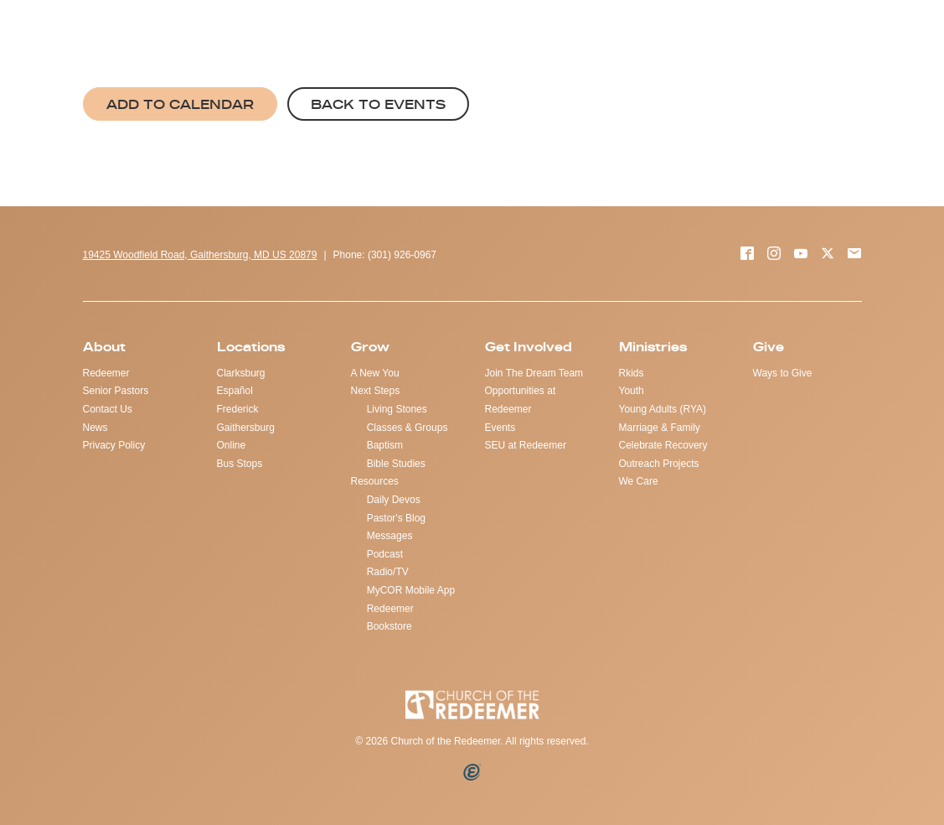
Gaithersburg (246, 427)
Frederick (238, 409)
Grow (370, 347)
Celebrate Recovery (663, 445)
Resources (375, 481)
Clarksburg (241, 373)
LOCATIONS (858, 34)
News (95, 427)
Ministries (653, 347)
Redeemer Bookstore (390, 618)
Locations (251, 347)
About (104, 347)
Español (235, 391)
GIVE (558, 34)
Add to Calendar (180, 104)
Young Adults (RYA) (663, 409)
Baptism (385, 445)
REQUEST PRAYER (645, 34)
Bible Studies (396, 464)
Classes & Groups (407, 427)
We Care (638, 481)
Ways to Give (782, 373)
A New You (375, 373)
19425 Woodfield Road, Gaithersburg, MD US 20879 (200, 255)
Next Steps (375, 391)
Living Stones (397, 409)
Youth (631, 391)
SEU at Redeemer (525, 445)
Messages (390, 536)
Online (231, 445)
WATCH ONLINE (761, 34)
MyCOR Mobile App (411, 590)
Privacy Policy (114, 445)
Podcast (385, 554)
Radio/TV (388, 572)
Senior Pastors (116, 391)
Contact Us (107, 409)
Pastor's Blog (396, 518)
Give (768, 347)
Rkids (631, 373)
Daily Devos (393, 500)
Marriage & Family (659, 427)
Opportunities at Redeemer (520, 400)
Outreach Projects (659, 464)
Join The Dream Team (534, 373)
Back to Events (378, 104)
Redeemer (106, 373)
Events (500, 427)
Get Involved (528, 347)
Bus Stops (240, 464)
